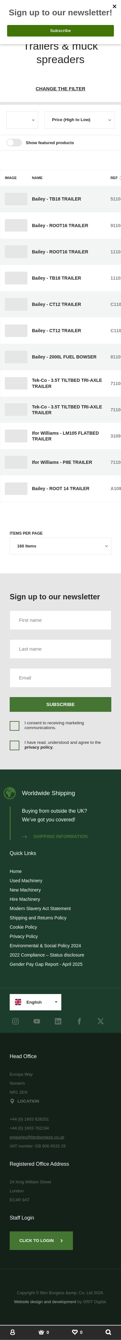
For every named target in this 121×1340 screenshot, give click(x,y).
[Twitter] (100, 1021)
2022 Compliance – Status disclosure (47, 955)
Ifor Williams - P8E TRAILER (62, 462)
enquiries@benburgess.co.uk (37, 1137)
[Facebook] (79, 1021)
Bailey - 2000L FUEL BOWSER (64, 356)
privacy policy (39, 747)
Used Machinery (26, 880)
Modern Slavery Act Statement (40, 908)
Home (16, 871)
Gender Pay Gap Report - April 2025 (46, 964)
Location (24, 1101)
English (28, 1002)
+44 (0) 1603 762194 (29, 1128)
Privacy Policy (24, 936)
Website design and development (45, 1301)
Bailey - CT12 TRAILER (56, 304)
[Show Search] (108, 1332)
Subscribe (60, 704)
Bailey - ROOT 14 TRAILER (60, 488)
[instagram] (15, 1021)
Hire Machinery (25, 899)
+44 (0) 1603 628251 (29, 1119)
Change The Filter (61, 88)
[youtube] (37, 1021)
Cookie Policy (23, 927)
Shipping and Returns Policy (38, 917)
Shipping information (55, 836)
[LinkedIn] (58, 1021)
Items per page (26, 533)
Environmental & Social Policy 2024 (45, 945)
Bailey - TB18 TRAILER (56, 198)
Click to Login (41, 1240)
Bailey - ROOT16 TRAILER (60, 225)
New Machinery (25, 889)
